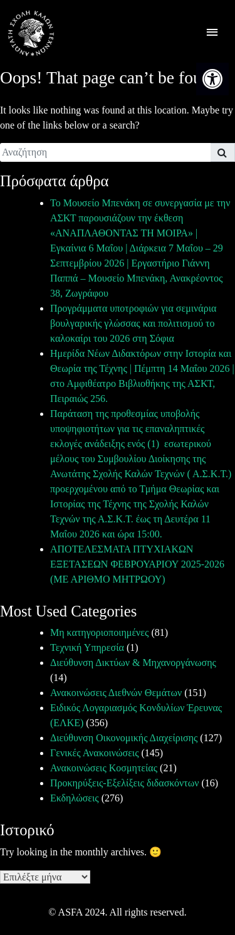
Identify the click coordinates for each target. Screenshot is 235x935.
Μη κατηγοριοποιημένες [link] (99, 632)
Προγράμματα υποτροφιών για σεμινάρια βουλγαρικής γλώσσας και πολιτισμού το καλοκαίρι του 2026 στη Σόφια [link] (133, 323)
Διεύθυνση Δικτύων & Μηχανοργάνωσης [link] (133, 662)
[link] (212, 79)
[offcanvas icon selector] (212, 33)
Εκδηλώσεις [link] (74, 798)
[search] (105, 152)
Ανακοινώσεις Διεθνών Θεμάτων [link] (116, 692)
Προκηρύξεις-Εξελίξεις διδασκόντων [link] (124, 783)
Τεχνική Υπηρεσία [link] (87, 647)
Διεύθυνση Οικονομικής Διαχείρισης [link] (123, 737)
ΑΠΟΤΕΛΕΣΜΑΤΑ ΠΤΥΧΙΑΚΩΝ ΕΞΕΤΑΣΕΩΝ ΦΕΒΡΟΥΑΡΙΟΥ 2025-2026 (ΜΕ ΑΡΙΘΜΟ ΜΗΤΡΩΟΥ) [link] (137, 564)
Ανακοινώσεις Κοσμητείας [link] (103, 768)
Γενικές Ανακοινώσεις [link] (94, 752)
